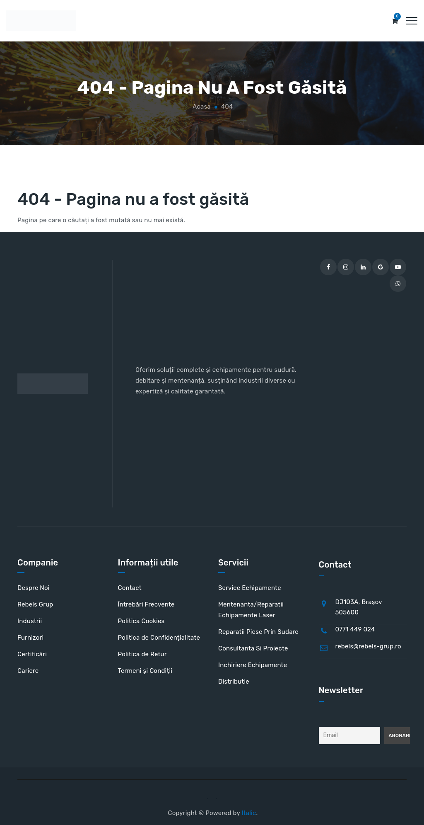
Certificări (32, 654)
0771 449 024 (355, 629)
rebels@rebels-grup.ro (368, 646)
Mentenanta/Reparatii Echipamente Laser (251, 610)
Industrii (29, 621)
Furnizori (30, 637)
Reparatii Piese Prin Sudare (258, 632)
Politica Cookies (141, 621)
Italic (248, 813)
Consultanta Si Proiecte (253, 648)
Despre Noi (33, 588)
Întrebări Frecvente (146, 604)
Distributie (233, 681)
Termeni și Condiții (145, 671)
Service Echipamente (249, 588)
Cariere (28, 671)
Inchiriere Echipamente (252, 665)
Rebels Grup (35, 604)
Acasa (200, 106)
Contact (130, 588)
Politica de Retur (142, 654)
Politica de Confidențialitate (159, 637)
